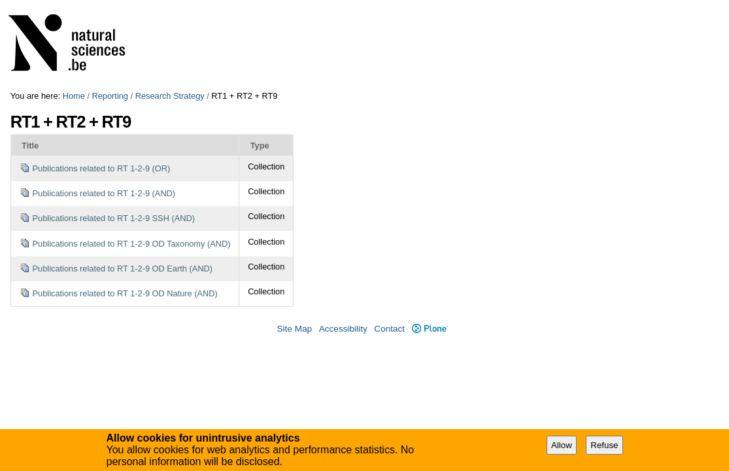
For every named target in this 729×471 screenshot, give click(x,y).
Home (74, 96)
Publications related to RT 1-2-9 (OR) (102, 168)
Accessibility (343, 329)
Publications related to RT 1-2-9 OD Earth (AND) (122, 268)
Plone (429, 329)
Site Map (294, 329)
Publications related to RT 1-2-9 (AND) (104, 193)
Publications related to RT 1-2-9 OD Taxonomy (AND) (132, 244)
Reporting (110, 96)
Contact (389, 329)
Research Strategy (170, 96)
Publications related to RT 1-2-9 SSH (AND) (114, 218)
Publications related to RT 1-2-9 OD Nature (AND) (125, 293)
